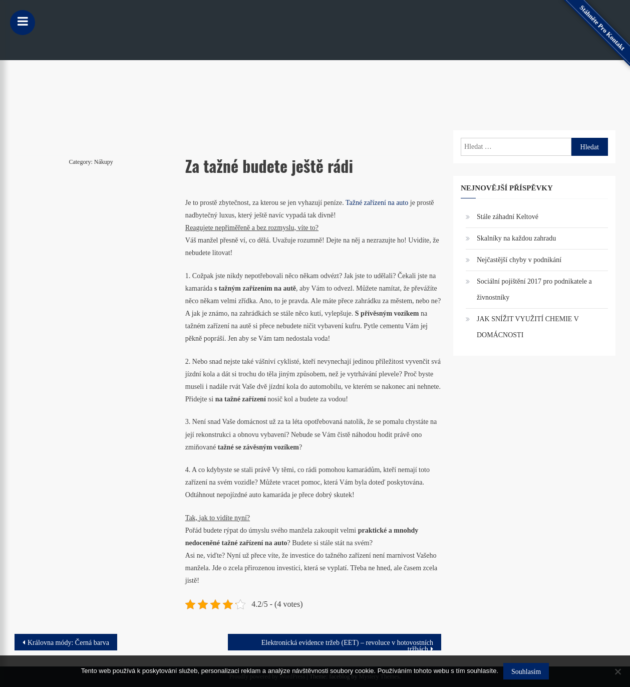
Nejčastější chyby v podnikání (519, 260)
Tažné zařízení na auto (377, 202)
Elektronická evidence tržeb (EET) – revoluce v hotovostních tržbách (347, 644)
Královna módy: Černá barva (68, 642)
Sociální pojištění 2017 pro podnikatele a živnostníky (534, 289)
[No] (617, 671)
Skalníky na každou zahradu (516, 238)
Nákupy (103, 161)
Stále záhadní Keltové (507, 216)
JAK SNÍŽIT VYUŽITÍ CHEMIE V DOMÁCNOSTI (528, 327)
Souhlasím (526, 671)
